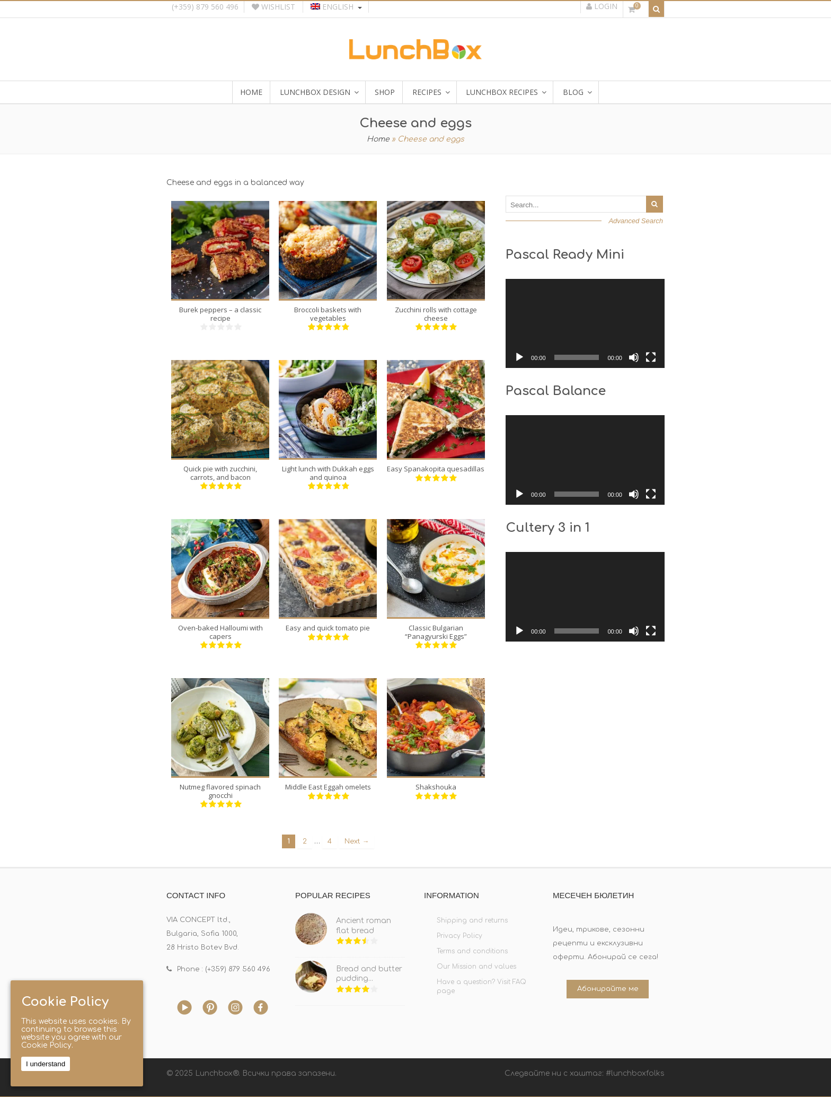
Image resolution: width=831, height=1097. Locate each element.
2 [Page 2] (305, 841)
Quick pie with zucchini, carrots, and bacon (220, 473)
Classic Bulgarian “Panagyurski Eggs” (436, 632)
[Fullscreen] (651, 357)
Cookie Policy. (47, 1045)
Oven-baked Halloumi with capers (220, 632)
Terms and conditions (472, 951)
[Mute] (634, 357)
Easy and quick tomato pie (328, 628)
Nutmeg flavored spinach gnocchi (220, 791)
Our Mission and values (476, 966)
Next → (356, 841)
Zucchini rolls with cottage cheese (436, 314)
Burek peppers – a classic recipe (220, 314)
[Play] (519, 357)
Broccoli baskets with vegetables (327, 314)
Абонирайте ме (608, 989)
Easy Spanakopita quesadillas (435, 468)
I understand (45, 1064)
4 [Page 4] (330, 841)
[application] (585, 323)
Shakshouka (435, 787)
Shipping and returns (472, 920)
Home (378, 139)
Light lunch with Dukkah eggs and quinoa (328, 473)
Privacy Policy (459, 936)
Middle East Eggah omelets (328, 787)
